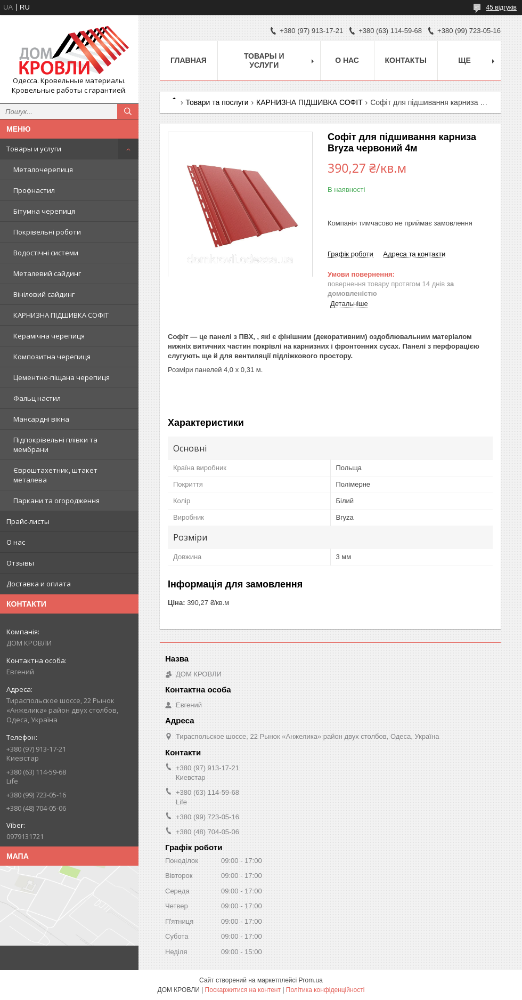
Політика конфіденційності (325, 990)
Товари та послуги (216, 102)
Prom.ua (311, 980)
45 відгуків (501, 7)
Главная (188, 60)
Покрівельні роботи (47, 232)
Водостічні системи (45, 252)
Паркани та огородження (56, 500)
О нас (15, 542)
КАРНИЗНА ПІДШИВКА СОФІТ (61, 315)
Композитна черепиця (52, 356)
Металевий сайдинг (47, 273)
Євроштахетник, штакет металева (55, 475)
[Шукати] (127, 111)
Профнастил (34, 190)
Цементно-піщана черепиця (61, 377)
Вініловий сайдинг (44, 294)
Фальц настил (37, 398)
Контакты (406, 60)
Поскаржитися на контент (243, 990)
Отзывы (20, 563)
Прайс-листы (28, 521)
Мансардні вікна (41, 419)
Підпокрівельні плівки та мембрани (55, 444)
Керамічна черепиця (49, 336)
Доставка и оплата (38, 583)
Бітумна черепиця (44, 211)
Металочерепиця (43, 169)
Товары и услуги (33, 149)
